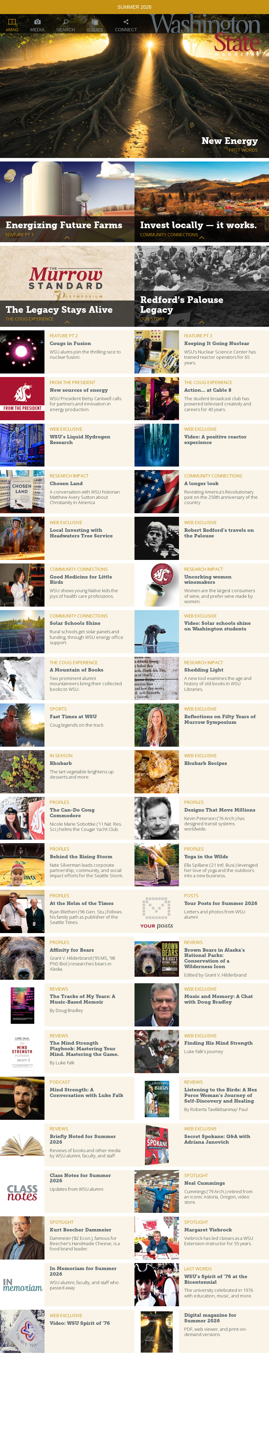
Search (65, 25)
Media (37, 25)
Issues (95, 26)
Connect (126, 25)
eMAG (12, 25)
